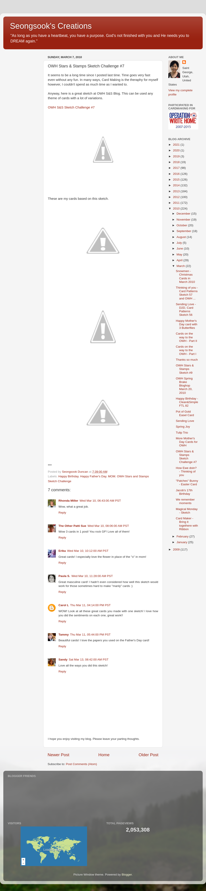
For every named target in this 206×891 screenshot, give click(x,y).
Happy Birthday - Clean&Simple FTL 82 (187, 402)
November (184, 219)
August (182, 237)
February (183, 536)
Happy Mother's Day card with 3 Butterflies (186, 324)
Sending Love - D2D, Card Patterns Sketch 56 (186, 310)
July (180, 242)
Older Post (148, 754)
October (182, 225)
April (180, 260)
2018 (177, 162)
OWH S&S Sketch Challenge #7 (71, 107)
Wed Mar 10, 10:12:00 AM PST (88, 550)
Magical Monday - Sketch (187, 510)
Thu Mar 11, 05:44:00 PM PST (90, 634)
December (184, 213)
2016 (177, 173)
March (181, 266)
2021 (177, 144)
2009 (177, 549)
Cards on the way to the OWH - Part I (186, 350)
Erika (62, 550)
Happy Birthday (68, 476)
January (182, 542)
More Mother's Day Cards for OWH (187, 442)
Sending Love (185, 421)
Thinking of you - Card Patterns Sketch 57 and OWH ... (187, 293)
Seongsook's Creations (51, 25)
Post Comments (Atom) (81, 764)
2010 (177, 208)
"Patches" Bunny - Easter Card (187, 482)
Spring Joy (183, 426)
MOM (111, 476)
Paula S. (64, 576)
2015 (177, 179)
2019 (177, 156)
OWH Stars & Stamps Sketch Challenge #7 (186, 457)
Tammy (63, 634)
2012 (177, 197)
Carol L (63, 605)
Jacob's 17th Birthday (184, 492)
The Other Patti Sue (72, 525)
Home (103, 754)
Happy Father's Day (93, 476)
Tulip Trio (182, 432)
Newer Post (58, 754)
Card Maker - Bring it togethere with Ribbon (187, 524)
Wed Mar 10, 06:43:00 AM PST (100, 500)
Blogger (127, 874)
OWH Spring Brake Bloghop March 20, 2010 (184, 385)
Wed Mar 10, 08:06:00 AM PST (108, 525)
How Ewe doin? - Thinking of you (186, 471)
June (180, 248)
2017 (177, 167)
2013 (177, 191)
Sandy (63, 659)
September (184, 231)
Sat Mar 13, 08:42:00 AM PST (89, 659)
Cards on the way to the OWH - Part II (186, 337)
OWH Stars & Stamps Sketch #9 (185, 369)
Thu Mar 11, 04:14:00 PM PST (90, 605)
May (180, 254)
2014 (177, 185)
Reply (62, 512)
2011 (177, 202)
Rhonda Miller (68, 500)
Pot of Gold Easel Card (185, 413)
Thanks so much (187, 359)
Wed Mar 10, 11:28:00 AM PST (92, 576)
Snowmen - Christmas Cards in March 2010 (185, 276)
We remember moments (185, 501)
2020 (177, 150)
